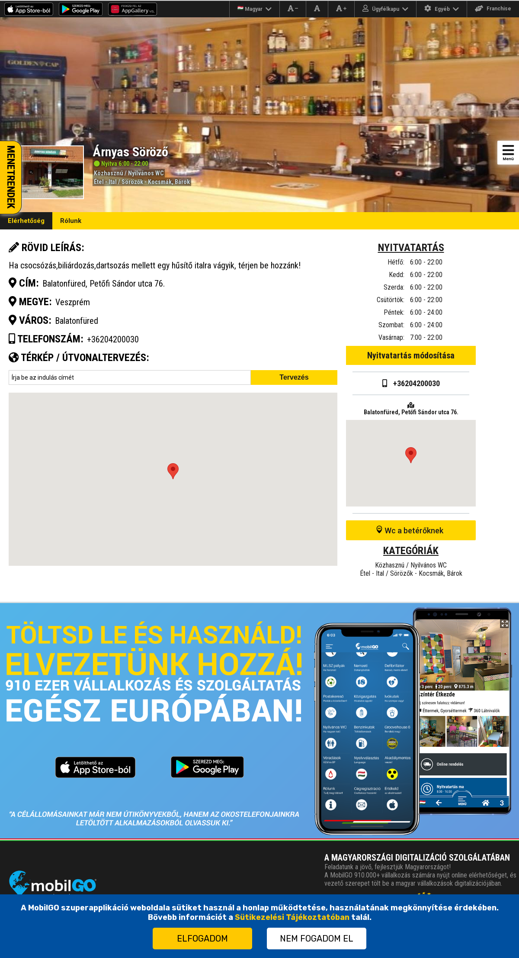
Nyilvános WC (145, 173)
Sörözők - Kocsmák (147, 181)
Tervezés (293, 377)
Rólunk (70, 221)
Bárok (182, 181)
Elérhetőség (26, 221)
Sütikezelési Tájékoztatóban (292, 917)
